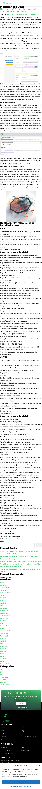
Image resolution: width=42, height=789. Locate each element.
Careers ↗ (4, 737)
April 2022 (3, 654)
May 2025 (3, 603)
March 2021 (3, 661)
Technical (3, 682)
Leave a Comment (17, 539)
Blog (22, 731)
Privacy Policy (27, 786)
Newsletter (4, 740)
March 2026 (3, 585)
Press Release (4, 677)
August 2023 (4, 636)
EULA (22, 747)
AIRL (1, 669)
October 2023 (4, 633)
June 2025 (3, 600)
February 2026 (4, 588)
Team (3, 731)
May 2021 (3, 659)
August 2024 (4, 618)
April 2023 (3, 643)
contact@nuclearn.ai (21, 707)
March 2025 (3, 608)
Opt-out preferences (16, 786)
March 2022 (3, 656)
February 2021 (4, 664)
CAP (1, 672)
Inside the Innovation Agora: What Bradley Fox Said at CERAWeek (20, 561)
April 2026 (3, 583)
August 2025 (4, 595)
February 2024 (4, 626)
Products (9, 539)
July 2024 (3, 621)
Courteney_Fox (34, 14)
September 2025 (5, 593)
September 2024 (5, 616)
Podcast (3, 734)
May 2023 (3, 641)
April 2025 (3, 605)
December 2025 (5, 590)
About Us (4, 747)
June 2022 (3, 648)
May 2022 (3, 651)
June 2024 (3, 623)
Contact (21, 703)
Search (2, 541)
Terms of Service (26, 750)
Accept (21, 782)
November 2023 (5, 631)
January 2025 (4, 610)
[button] (39, 765)
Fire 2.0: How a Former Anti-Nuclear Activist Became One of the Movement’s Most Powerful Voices (20, 565)
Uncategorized (5, 685)
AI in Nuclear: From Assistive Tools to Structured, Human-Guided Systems (20, 570)
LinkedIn (23, 734)
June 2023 (3, 638)
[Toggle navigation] (37, 2)
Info (1, 674)
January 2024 (4, 628)
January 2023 (4, 646)
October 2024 (4, 613)
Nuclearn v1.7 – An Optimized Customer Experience (18, 10)
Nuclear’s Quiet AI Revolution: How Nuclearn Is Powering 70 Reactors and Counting (18, 558)
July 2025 (3, 598)
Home (3, 728)
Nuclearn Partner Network (29, 737)
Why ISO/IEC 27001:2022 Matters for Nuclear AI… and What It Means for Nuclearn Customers (19, 553)
